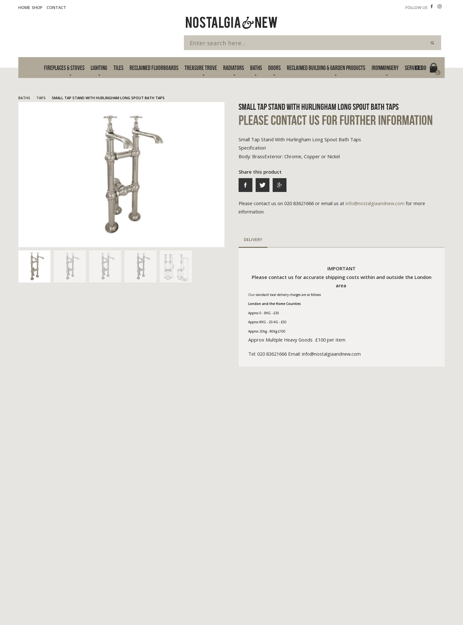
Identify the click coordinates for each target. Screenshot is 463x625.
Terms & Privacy (33, 603)
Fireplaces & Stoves (64, 68)
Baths (256, 68)
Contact (56, 7)
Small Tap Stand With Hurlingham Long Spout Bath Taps (108, 97)
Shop (37, 7)
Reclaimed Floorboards (154, 68)
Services (413, 68)
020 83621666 (338, 545)
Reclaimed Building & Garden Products (326, 68)
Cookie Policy (68, 603)
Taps (41, 97)
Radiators (233, 68)
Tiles (118, 68)
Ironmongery (385, 68)
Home (24, 7)
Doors (274, 68)
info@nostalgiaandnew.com (375, 203)
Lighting (99, 68)
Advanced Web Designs (422, 610)
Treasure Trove (201, 68)
